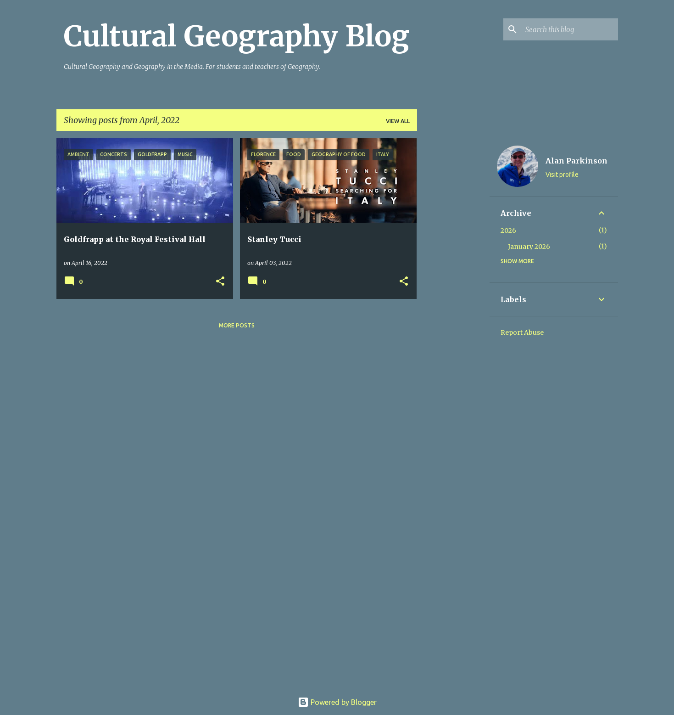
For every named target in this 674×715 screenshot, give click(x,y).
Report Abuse (522, 332)
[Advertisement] (453, 276)
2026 (508, 230)
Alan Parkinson (576, 160)
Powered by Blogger (337, 702)
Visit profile (562, 174)
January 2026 (529, 246)
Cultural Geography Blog (236, 36)
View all (398, 121)
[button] (220, 282)
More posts (237, 325)
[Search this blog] (570, 29)
